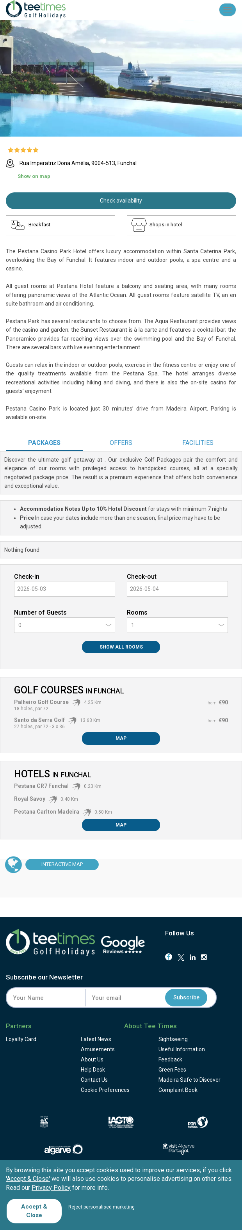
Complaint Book (178, 1090)
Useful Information (181, 1049)
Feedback (170, 1059)
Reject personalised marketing (101, 1207)
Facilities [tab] (198, 442)
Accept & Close (34, 1210)
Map (121, 738)
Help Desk (93, 1069)
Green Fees (172, 1069)
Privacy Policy (51, 1187)
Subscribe (186, 998)
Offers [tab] (121, 442)
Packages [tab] (44, 442)
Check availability (121, 200)
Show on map (34, 176)
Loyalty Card (21, 1039)
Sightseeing (173, 1039)
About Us (92, 1059)
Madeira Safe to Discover (189, 1080)
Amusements (98, 1049)
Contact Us (94, 1080)
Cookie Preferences (105, 1090)
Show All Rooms (121, 647)
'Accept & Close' (28, 1178)
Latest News (96, 1039)
